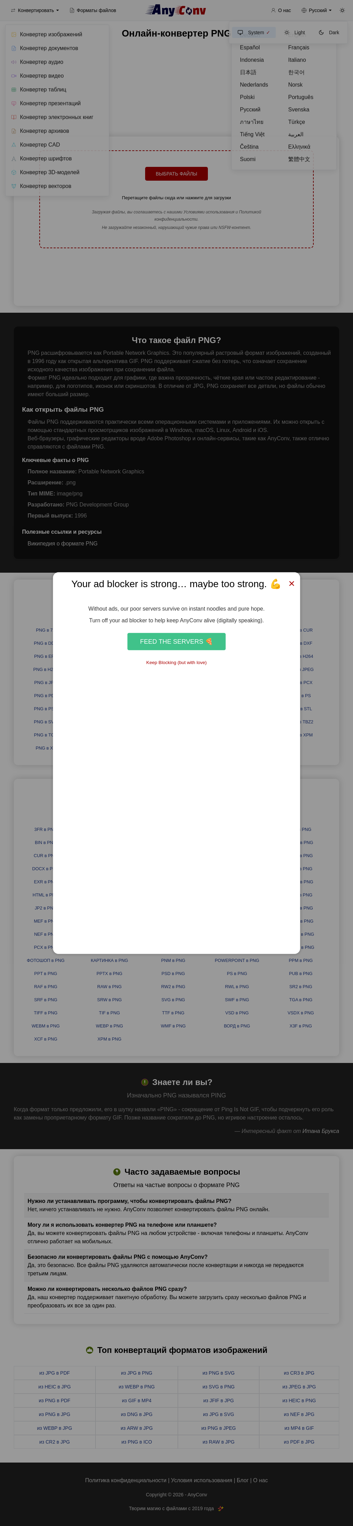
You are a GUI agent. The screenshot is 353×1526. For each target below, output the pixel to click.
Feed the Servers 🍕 (176, 641)
